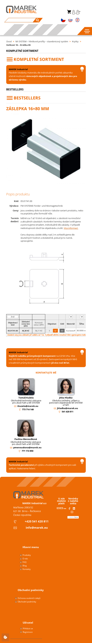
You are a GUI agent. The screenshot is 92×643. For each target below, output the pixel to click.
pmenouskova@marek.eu (27, 447)
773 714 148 (28, 409)
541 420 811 (67, 411)
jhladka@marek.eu (67, 408)
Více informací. (71, 228)
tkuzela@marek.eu (27, 406)
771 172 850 (27, 450)
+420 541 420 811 (37, 521)
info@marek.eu (37, 527)
